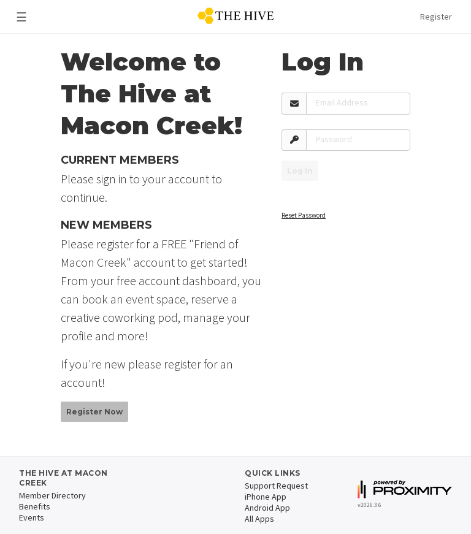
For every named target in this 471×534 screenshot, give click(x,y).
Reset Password (303, 215)
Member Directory (52, 495)
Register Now (94, 411)
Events (31, 517)
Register (436, 16)
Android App (267, 507)
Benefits (34, 506)
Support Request (276, 485)
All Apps (259, 518)
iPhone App (265, 496)
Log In (300, 170)
